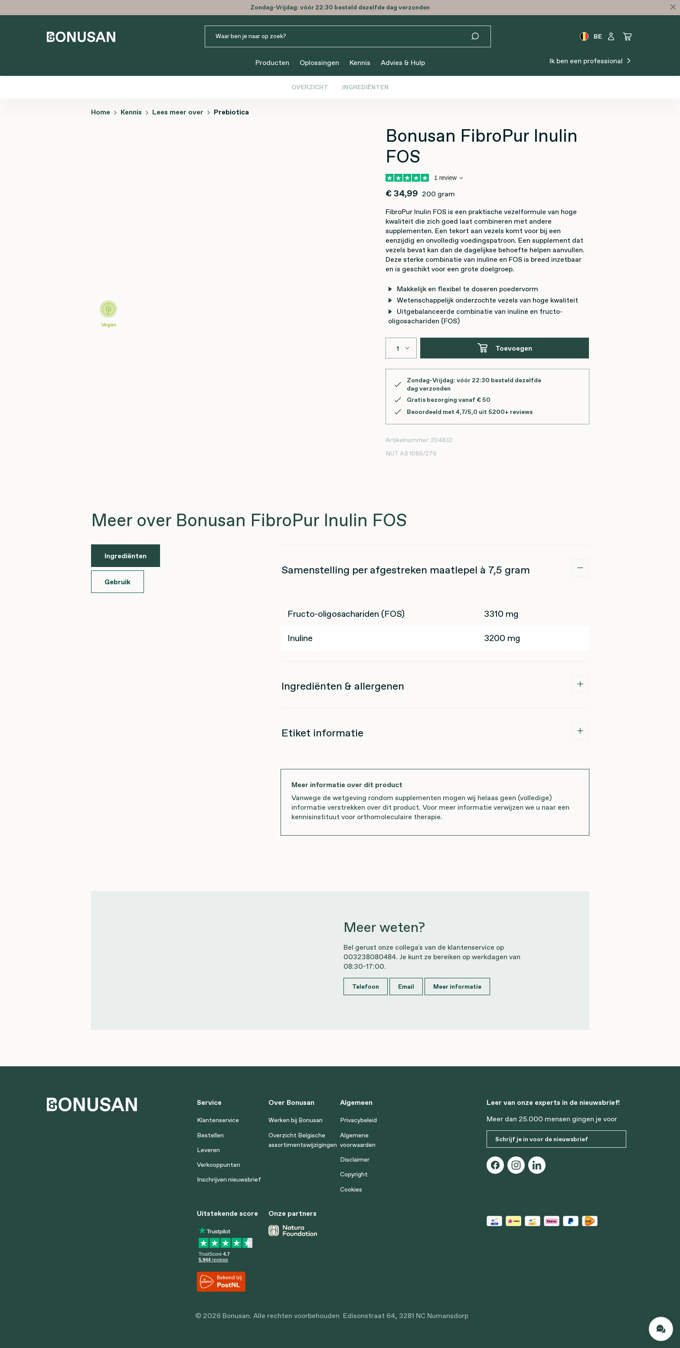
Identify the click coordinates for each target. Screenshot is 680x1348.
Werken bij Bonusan (295, 1120)
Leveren (208, 1150)
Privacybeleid (358, 1120)
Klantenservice (218, 1120)
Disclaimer (354, 1159)
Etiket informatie (322, 733)
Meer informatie (457, 986)
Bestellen (210, 1135)
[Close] (673, 7)
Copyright (354, 1174)
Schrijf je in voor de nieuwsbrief (541, 1139)
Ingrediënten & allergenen (342, 686)
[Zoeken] (480, 36)
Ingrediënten (365, 87)
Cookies (351, 1189)
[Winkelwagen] (627, 36)
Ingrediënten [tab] (126, 555)
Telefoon (365, 986)
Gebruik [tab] (118, 581)
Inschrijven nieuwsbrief (229, 1179)
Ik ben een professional (591, 60)
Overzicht (309, 87)
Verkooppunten (218, 1164)
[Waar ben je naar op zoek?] (337, 36)
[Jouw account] (611, 36)
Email (406, 986)
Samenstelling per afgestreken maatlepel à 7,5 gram (405, 570)
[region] (193, 233)
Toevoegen (504, 348)
